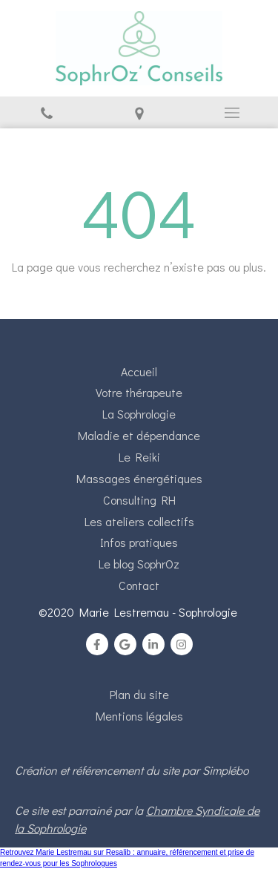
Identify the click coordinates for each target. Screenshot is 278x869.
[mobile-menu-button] (231, 113)
